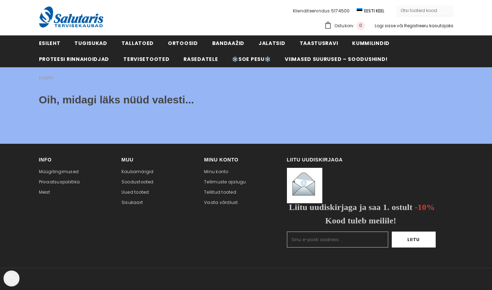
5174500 (340, 11)
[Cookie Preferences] (11, 278)
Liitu (413, 240)
